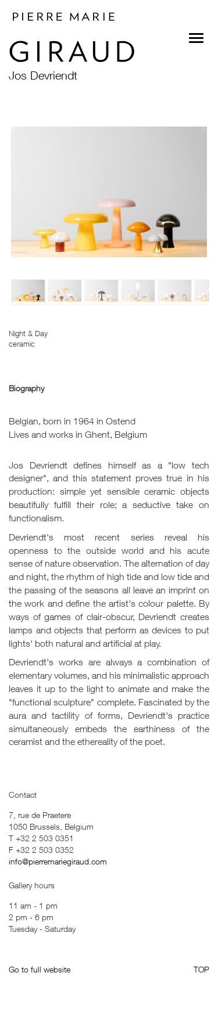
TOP (201, 969)
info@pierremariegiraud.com (58, 861)
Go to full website (39, 969)
